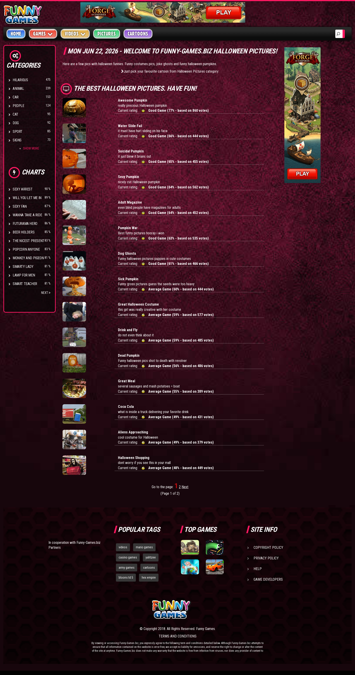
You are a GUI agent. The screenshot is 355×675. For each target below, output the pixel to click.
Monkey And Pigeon (28, 258)
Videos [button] (75, 33)
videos (123, 547)
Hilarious (20, 80)
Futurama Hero (25, 223)
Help (258, 569)
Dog (16, 123)
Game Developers (268, 579)
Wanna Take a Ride (27, 215)
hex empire (149, 577)
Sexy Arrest (23, 189)
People (18, 106)
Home (16, 34)
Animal (18, 88)
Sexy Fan (20, 206)
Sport (17, 131)
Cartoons (138, 34)
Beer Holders (23, 232)
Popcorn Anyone (26, 249)
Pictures (106, 34)
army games (126, 567)
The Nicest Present (28, 241)
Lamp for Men (24, 275)
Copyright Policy (268, 547)
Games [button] (43, 33)
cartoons (149, 567)
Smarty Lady (23, 266)
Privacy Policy (266, 558)
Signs (17, 140)
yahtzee (151, 557)
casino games (128, 557)
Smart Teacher (25, 284)
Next (45, 293)
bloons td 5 (126, 577)
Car (16, 97)
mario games (144, 547)
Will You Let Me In (27, 198)
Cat (15, 114)
